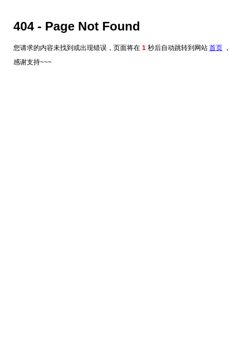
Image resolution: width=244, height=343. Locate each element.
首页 (216, 47)
